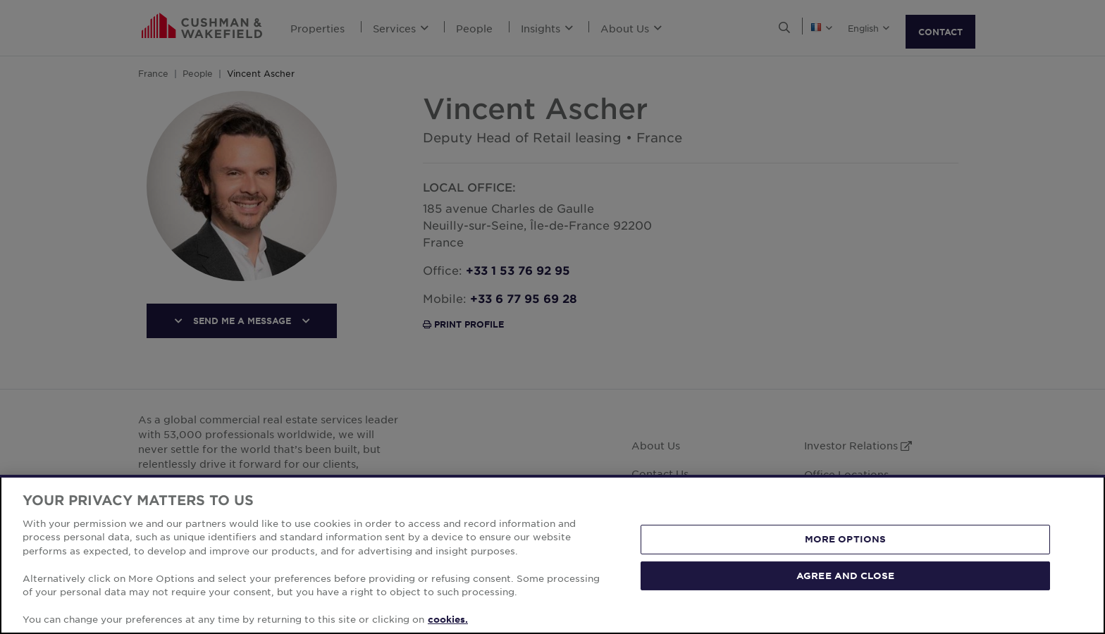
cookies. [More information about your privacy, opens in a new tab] (448, 619)
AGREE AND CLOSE (845, 574)
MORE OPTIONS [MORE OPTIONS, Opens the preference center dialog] (846, 539)
